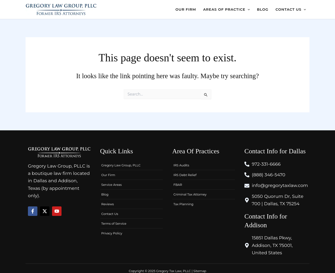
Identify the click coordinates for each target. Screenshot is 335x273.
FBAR (177, 185)
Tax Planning (183, 204)
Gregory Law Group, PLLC (121, 165)
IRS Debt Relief (184, 175)
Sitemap (199, 271)
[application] (247, 9)
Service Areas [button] (111, 185)
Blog (104, 194)
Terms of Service (113, 223)
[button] (226, 9)
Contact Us (109, 214)
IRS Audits (181, 165)
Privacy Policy (111, 233)
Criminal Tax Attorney (190, 194)
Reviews (107, 204)
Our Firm (108, 175)
